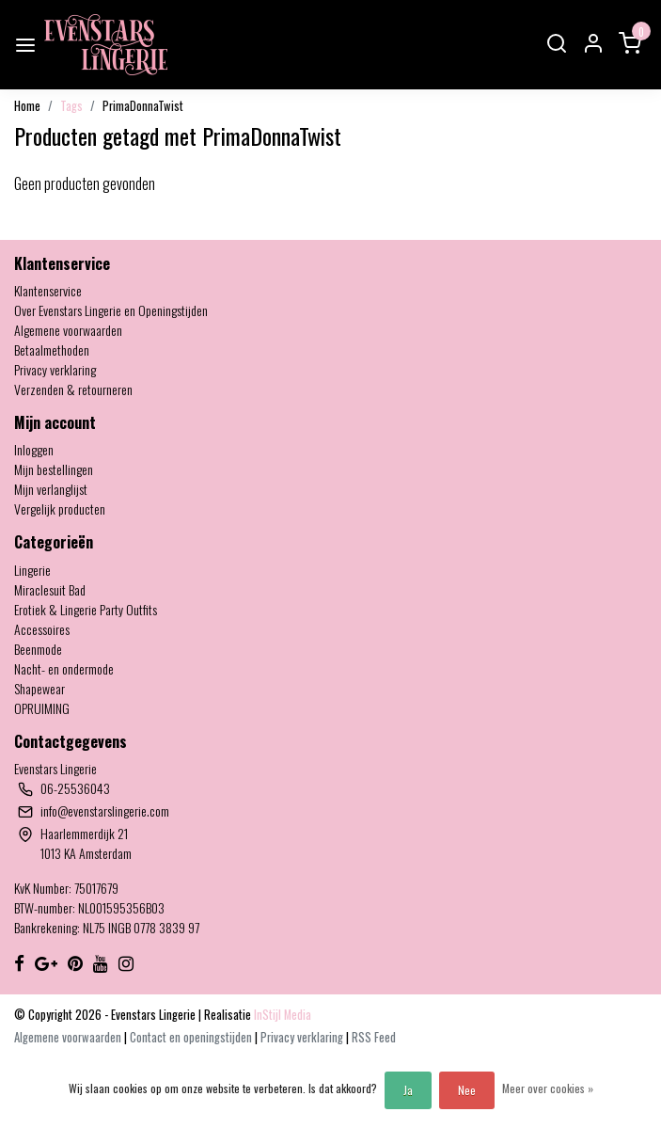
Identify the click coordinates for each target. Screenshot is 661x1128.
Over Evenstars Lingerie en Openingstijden (111, 310)
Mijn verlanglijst (50, 489)
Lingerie (32, 570)
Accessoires (42, 629)
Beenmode (38, 649)
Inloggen (34, 449)
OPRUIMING (42, 708)
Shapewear (39, 688)
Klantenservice (48, 290)
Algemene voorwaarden (68, 330)
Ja (408, 1090)
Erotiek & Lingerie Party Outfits (85, 609)
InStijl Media (281, 1015)
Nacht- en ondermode (64, 668)
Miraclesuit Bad (50, 589)
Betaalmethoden (51, 349)
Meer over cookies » (547, 1088)
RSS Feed (374, 1037)
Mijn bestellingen (53, 469)
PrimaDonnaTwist (142, 106)
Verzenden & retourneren (73, 389)
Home (27, 106)
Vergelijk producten (59, 508)
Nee (467, 1090)
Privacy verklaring (55, 369)
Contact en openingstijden (192, 1037)
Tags (71, 106)
